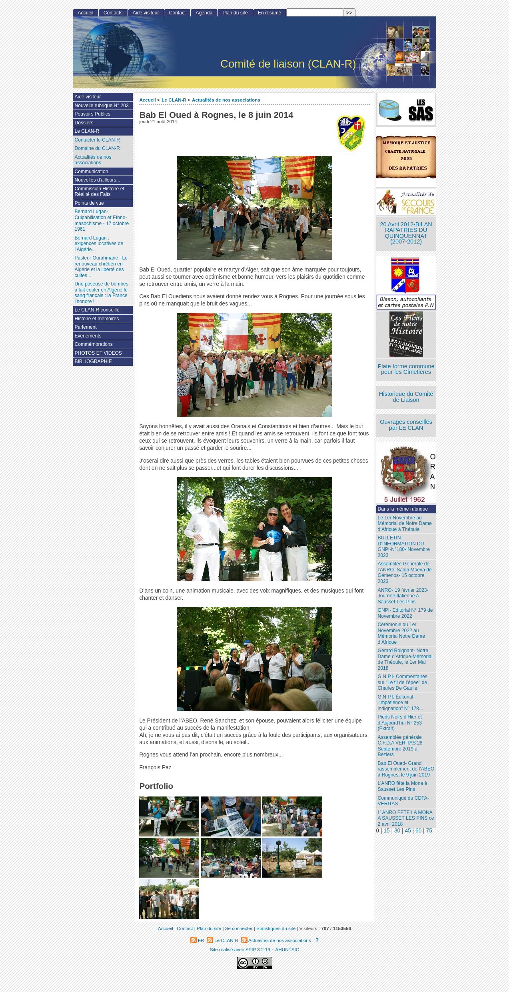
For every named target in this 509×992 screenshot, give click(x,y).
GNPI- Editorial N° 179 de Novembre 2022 (405, 613)
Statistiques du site (275, 928)
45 (408, 831)
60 (418, 831)
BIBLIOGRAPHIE (93, 361)
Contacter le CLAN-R (97, 140)
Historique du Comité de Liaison (406, 397)
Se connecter (239, 928)
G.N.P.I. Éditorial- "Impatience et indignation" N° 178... (400, 702)
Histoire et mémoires (96, 318)
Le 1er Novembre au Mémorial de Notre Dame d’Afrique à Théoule (405, 523)
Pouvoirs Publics (92, 114)
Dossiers (83, 123)
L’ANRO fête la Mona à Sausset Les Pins (402, 786)
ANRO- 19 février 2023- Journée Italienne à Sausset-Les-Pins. (403, 596)
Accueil (147, 99)
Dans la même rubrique (403, 509)
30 (397, 831)
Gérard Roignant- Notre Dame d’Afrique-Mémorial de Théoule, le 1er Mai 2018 (405, 659)
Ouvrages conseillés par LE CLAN (406, 425)
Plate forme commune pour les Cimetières (406, 369)
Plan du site (235, 13)
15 (386, 831)
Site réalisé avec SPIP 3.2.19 (240, 949)
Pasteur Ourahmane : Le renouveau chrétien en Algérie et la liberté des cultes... (100, 266)
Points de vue (89, 203)
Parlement (85, 327)
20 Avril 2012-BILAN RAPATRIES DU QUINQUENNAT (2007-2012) (406, 233)
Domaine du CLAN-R (97, 148)
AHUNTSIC (287, 949)
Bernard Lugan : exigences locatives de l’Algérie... (98, 243)
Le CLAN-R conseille (96, 310)
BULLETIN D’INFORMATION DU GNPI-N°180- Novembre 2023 (404, 546)
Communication (91, 171)
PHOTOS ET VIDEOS (98, 353)
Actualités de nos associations (226, 99)
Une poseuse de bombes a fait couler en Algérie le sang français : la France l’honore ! (101, 292)
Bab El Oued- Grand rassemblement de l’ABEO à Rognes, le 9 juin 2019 (406, 769)
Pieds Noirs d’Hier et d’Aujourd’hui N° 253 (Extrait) (400, 722)
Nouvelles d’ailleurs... (97, 180)
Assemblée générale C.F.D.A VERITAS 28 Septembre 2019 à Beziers (400, 746)
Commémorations (93, 344)
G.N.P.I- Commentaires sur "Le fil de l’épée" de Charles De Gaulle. (402, 682)
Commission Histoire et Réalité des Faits (99, 192)
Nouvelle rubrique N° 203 (101, 105)
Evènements (87, 336)
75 (429, 831)
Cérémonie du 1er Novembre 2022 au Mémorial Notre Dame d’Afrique (401, 633)
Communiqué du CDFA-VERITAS (403, 801)
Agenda (204, 13)
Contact (177, 13)
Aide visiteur (146, 13)
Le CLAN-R (174, 99)
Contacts (113, 13)
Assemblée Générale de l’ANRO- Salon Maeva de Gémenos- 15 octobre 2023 (405, 572)
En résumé (269, 13)
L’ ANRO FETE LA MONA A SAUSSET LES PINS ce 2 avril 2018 (406, 818)
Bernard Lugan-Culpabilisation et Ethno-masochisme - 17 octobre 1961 (101, 220)
